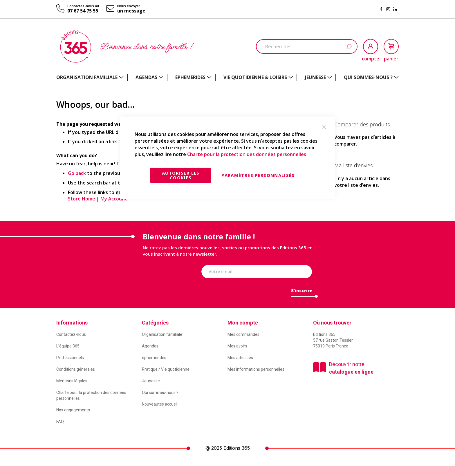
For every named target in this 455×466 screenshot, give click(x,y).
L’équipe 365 (68, 346)
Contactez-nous (71, 334)
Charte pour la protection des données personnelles (246, 154)
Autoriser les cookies (181, 175)
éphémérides (154, 357)
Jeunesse (151, 381)
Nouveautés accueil (160, 404)
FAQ (60, 421)
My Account (113, 199)
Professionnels (70, 357)
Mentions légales (71, 381)
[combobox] (307, 46)
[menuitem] (90, 77)
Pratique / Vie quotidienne (165, 369)
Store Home (81, 199)
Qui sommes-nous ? (160, 392)
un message (131, 11)
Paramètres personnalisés (258, 175)
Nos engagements (73, 410)
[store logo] (75, 46)
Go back (77, 173)
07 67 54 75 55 (82, 11)
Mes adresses (240, 357)
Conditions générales (75, 369)
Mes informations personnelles (256, 369)
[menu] (227, 77)
